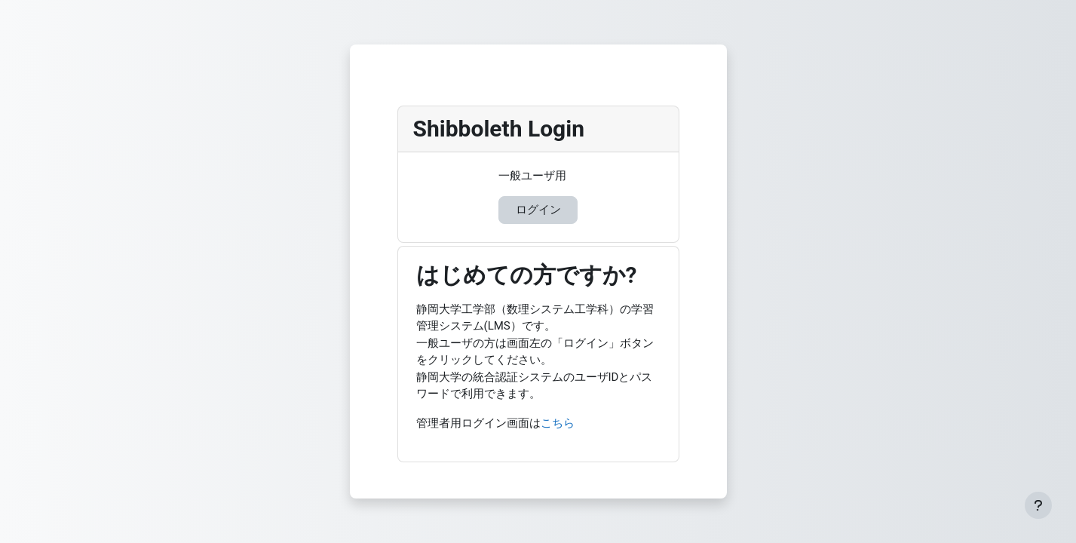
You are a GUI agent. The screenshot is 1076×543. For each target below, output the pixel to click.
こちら (558, 423)
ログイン (538, 209)
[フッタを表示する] (1038, 505)
